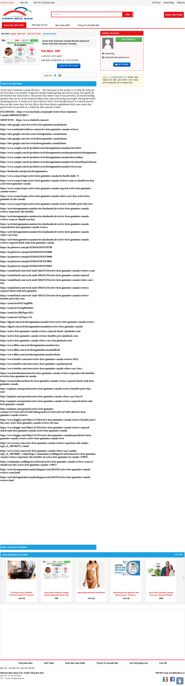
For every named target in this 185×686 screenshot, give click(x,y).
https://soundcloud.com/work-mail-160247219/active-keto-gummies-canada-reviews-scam (47, 270)
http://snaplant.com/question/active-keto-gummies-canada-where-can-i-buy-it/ (41, 396)
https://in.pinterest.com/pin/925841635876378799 (26, 247)
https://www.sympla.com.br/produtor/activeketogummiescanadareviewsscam (40, 166)
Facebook (172, 679)
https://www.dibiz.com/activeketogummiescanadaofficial (30, 350)
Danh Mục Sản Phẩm (14, 25)
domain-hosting (49, 34)
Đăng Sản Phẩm (173, 15)
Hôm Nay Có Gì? (40, 25)
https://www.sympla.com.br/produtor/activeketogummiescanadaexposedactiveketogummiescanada (52, 152)
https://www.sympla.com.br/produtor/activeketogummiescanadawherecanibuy (41, 157)
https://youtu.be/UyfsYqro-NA (16, 317)
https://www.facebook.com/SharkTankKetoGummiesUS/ (99, 592)
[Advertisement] (48, 518)
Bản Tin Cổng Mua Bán (44, 2)
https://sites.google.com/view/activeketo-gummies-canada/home (33, 138)
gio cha (3, 668)
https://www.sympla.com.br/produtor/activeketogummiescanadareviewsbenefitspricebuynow (49, 162)
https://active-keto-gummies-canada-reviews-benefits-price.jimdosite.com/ (39, 336)
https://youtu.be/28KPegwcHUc (17, 312)
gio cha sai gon (28, 668)
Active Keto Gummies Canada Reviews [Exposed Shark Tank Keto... (56, 595)
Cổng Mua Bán (7, 2)
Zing (60, 75)
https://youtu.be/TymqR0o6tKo (16, 308)
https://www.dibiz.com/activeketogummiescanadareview (29, 345)
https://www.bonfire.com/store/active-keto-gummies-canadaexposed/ (36, 363)
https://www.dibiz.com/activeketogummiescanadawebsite (30, 354)
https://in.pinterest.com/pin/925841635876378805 (26, 261)
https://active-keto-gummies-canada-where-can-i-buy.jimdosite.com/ (36, 340)
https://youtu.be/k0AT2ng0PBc (16, 303)
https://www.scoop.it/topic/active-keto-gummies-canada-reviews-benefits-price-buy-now (46, 204)
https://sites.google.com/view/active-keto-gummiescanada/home (33, 124)
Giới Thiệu (49, 663)
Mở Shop (156, 2)
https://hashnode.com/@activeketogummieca (24, 171)
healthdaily (109, 53)
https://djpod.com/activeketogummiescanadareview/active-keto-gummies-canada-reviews (47, 322)
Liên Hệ (163, 663)
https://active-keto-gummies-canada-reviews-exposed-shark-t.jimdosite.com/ (40, 331)
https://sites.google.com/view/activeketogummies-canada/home (33, 143)
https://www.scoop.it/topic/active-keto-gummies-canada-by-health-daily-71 (39, 176)
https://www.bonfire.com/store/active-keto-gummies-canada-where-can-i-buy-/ (41, 368)
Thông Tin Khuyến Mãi (88, 25)
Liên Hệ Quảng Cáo (138, 663)
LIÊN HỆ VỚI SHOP (68, 66)
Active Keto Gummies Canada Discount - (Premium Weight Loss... (161, 595)
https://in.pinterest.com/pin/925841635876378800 (26, 252)
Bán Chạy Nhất (62, 25)
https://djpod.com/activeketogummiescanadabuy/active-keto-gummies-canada (41, 326)
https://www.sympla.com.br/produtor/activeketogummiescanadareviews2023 (40, 148)
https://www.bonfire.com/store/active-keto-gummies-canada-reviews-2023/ (39, 359)
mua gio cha (14, 668)
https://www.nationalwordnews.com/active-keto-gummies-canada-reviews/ (39, 129)
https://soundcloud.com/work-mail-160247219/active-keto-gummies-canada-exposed (44, 275)
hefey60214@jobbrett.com (116, 57)
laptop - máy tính (18, 34)
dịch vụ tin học (34, 34)
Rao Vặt (24, 2)
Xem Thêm (179, 554)
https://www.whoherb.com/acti (32, 120)
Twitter (55, 75)
